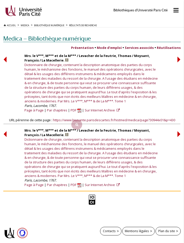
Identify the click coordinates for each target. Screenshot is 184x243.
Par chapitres (57, 110)
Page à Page (34, 110)
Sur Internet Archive (100, 110)
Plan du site (166, 231)
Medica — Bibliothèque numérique (47, 38)
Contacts (109, 231)
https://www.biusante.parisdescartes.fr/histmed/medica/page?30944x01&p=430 (114, 120)
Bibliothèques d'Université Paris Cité (140, 10)
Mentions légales (137, 231)
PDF (76, 110)
